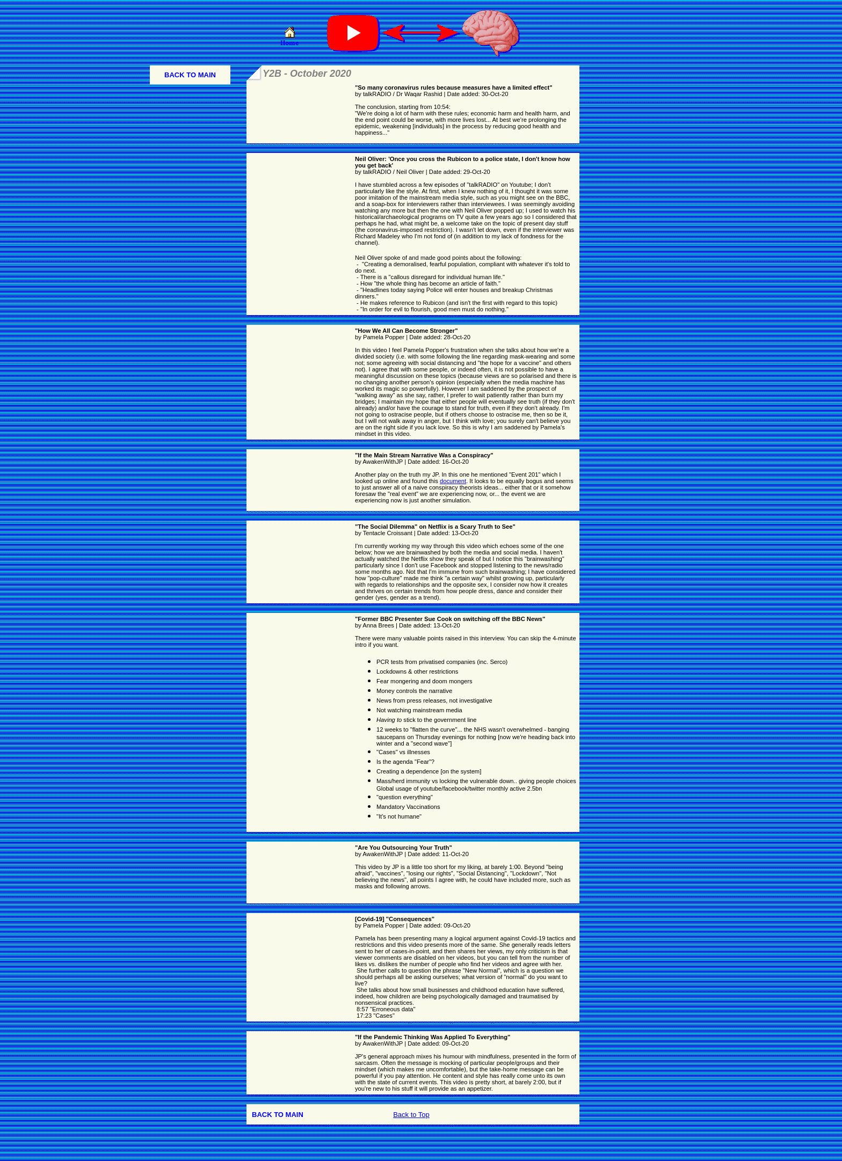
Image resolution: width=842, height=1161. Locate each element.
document (453, 481)
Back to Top (411, 1115)
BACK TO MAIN (190, 75)
